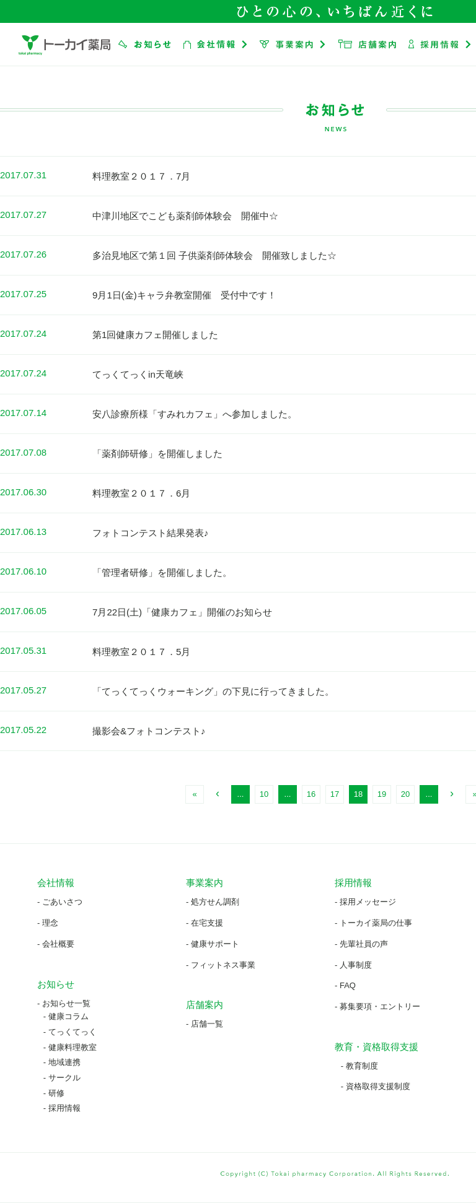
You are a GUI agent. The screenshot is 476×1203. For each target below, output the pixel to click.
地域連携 (64, 1062)
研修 (56, 1093)
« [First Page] (194, 794)
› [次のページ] (452, 793)
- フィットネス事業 (220, 965)
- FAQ (345, 985)
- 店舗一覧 (204, 1023)
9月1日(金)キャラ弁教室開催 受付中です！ (184, 295)
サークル (64, 1077)
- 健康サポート (212, 944)
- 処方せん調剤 (212, 901)
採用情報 (64, 1108)
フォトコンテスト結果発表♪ (150, 533)
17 (334, 794)
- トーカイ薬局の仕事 (373, 922)
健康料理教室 (72, 1047)
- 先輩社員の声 (361, 944)
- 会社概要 (55, 944)
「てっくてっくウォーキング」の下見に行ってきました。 (213, 691)
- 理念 (47, 922)
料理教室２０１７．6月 (141, 493)
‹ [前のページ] (217, 793)
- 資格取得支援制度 (375, 1086)
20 (405, 794)
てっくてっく (72, 1031)
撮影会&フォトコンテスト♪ (149, 731)
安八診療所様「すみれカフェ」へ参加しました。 (194, 414)
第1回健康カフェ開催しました (155, 334)
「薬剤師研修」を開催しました (157, 453)
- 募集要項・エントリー (377, 1006)
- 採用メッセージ (365, 901)
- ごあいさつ (59, 901)
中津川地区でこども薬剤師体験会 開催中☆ (185, 216)
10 (264, 794)
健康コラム (68, 1016)
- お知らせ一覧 (63, 1003)
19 (381, 794)
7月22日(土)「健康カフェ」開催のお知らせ (182, 612)
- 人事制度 (353, 965)
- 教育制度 (359, 1066)
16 (311, 794)
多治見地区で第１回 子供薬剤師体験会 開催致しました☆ (214, 255)
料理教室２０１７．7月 (141, 176)
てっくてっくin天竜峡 (137, 374)
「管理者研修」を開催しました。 (162, 572)
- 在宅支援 (204, 922)
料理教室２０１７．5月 (141, 651)
